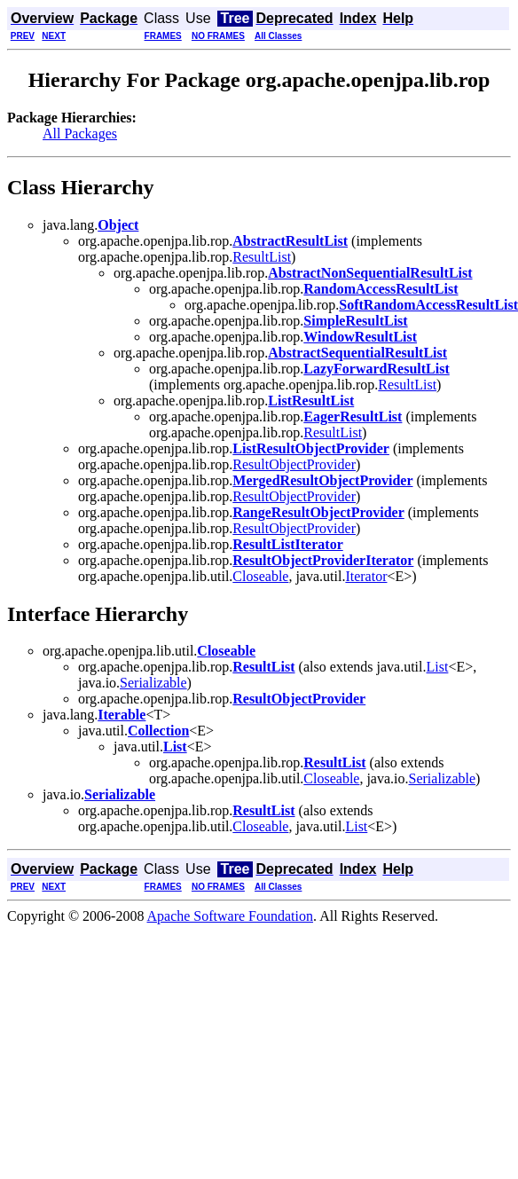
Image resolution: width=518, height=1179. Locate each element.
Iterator (366, 576)
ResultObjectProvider (294, 464)
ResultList (261, 256)
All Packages (80, 133)
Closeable (260, 576)
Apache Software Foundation (230, 916)
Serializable (153, 682)
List (438, 666)
